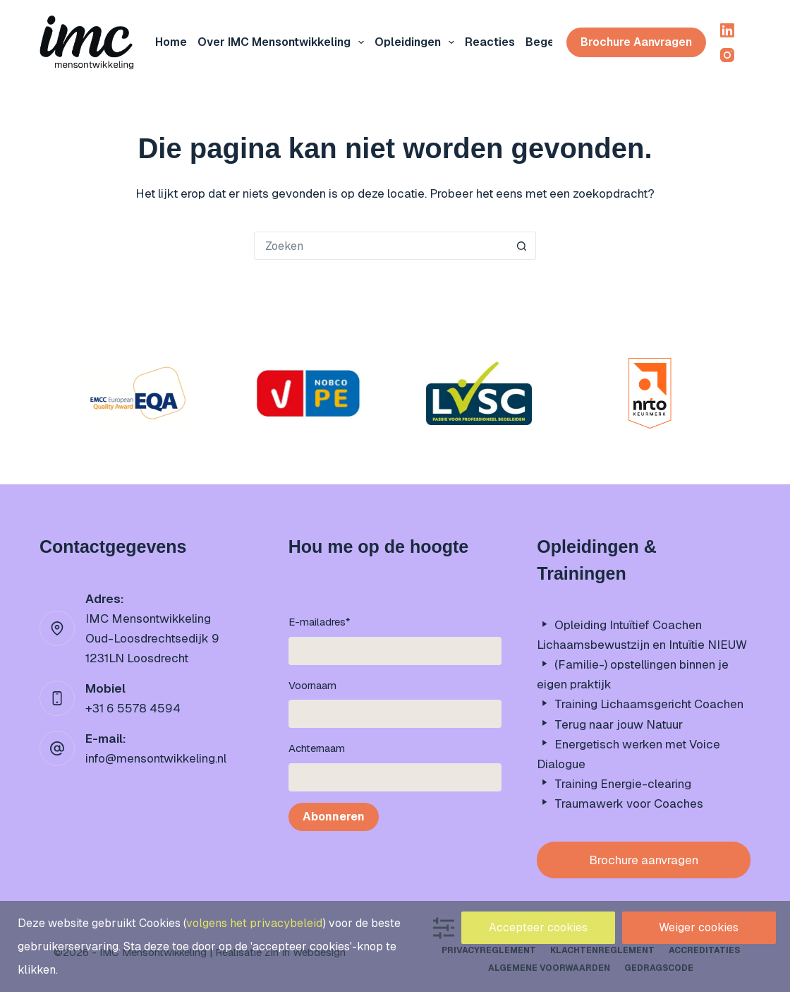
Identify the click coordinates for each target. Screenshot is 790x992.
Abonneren (334, 816)
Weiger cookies (699, 927)
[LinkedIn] (727, 30)
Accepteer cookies (538, 927)
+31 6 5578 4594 (133, 708)
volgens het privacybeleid (254, 923)
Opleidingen (417, 42)
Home (171, 42)
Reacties (490, 42)
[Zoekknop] (522, 246)
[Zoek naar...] (381, 246)
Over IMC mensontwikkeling (284, 42)
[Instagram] (727, 55)
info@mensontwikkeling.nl (155, 758)
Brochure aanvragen (636, 42)
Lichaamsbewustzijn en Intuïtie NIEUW (642, 644)
